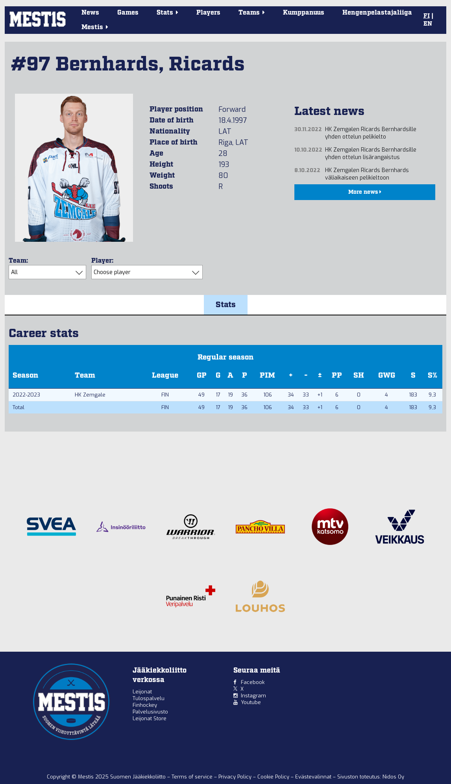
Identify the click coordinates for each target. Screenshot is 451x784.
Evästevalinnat (313, 776)
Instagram (253, 695)
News (90, 13)
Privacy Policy (235, 776)
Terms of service (193, 776)
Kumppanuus (303, 13)
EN (427, 24)
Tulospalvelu (149, 698)
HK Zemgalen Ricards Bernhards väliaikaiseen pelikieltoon (367, 174)
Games (128, 13)
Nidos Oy (393, 776)
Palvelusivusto (150, 711)
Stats (226, 305)
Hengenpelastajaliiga (377, 13)
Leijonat (142, 691)
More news (364, 192)
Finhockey (145, 705)
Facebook (252, 682)
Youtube (251, 702)
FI (426, 16)
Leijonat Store (149, 718)
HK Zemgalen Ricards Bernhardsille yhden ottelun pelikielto (370, 133)
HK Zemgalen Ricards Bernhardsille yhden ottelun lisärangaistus (370, 153)
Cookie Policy (274, 776)
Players (208, 13)
